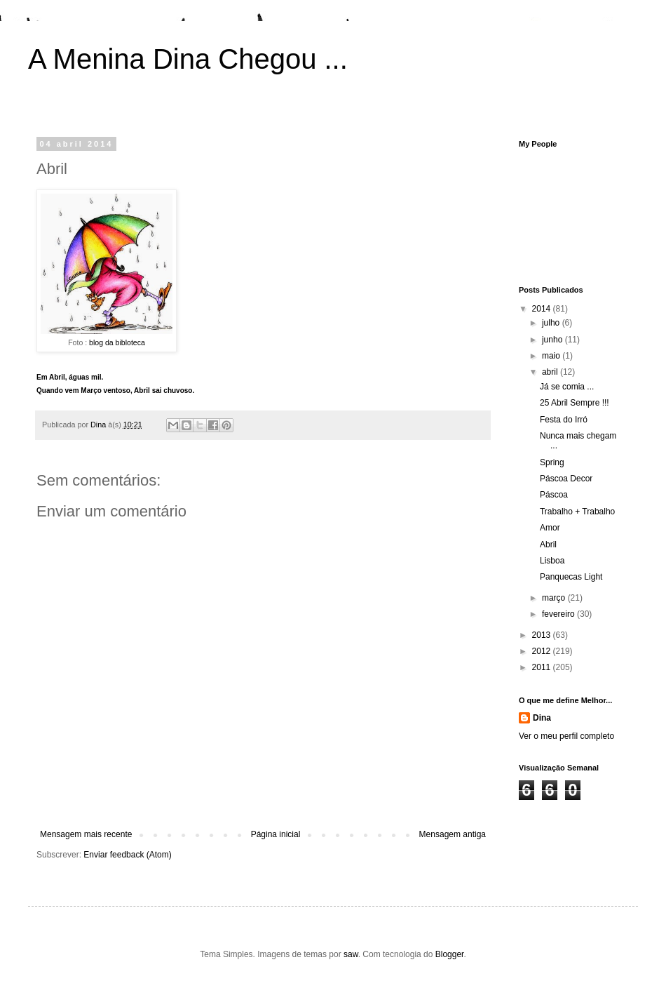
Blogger (449, 954)
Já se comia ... (567, 387)
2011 (542, 667)
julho (552, 323)
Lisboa (552, 561)
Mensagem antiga (452, 834)
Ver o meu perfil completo (566, 736)
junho (553, 340)
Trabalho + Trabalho (577, 511)
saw (351, 954)
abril (551, 372)
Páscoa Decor (566, 478)
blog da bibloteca (117, 342)
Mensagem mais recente (86, 834)
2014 (542, 309)
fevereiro (559, 614)
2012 (542, 651)
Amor (550, 528)
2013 (542, 635)
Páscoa (554, 495)
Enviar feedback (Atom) (127, 855)
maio (552, 356)
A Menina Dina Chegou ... (188, 59)
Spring (552, 462)
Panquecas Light (571, 577)
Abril (548, 544)
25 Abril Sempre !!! (574, 403)
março (555, 598)
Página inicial (276, 834)
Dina (542, 718)
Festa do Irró (563, 420)
